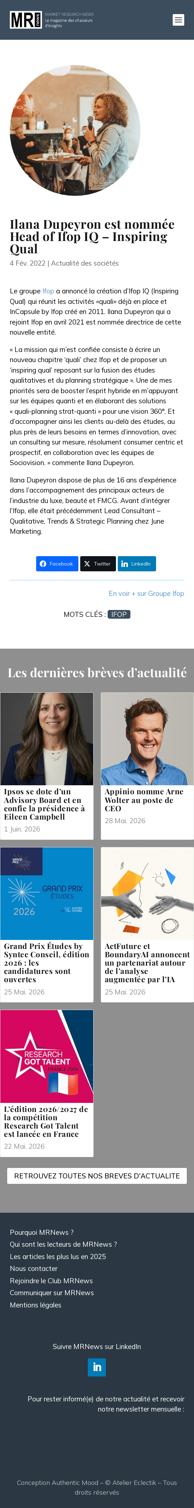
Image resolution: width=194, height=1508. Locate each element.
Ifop (48, 291)
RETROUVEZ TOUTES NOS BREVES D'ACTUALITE (97, 1176)
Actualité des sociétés (85, 263)
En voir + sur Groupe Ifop (146, 593)
